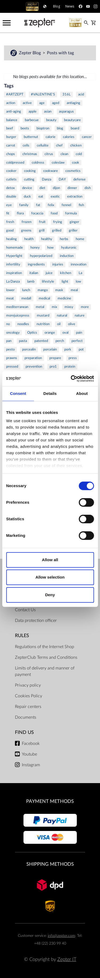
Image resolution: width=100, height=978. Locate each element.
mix (54, 307)
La (80, 273)
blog (60, 128)
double (11, 196)
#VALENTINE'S (43, 94)
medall (26, 298)
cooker (11, 170)
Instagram (31, 765)
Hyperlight (14, 255)
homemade (14, 247)
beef (9, 128)
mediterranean (17, 307)
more (85, 307)
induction (67, 255)
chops (10, 154)
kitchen (65, 273)
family (24, 205)
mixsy (69, 307)
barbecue (32, 120)
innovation (78, 264)
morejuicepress (17, 315)
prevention (34, 366)
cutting (29, 179)
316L (66, 94)
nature (80, 315)
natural (62, 315)
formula (71, 213)
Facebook (31, 743)
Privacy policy (28, 685)
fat (38, 205)
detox (10, 188)
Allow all (50, 559)
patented (41, 340)
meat (10, 298)
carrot (10, 145)
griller (73, 230)
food (54, 213)
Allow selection (50, 577)
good (10, 230)
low (78, 281)
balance (11, 120)
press (73, 358)
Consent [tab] (18, 393)
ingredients (36, 264)
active (27, 103)
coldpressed (15, 162)
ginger (74, 222)
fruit (42, 222)
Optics (32, 332)
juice (49, 273)
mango (43, 290)
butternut (31, 136)
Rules (22, 635)
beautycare (72, 120)
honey (35, 247)
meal (74, 290)
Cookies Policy (28, 696)
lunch (26, 290)
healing (11, 239)
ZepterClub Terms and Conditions (46, 657)
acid (81, 94)
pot (81, 349)
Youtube (29, 754)
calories (68, 136)
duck (27, 196)
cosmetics (73, 170)
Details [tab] (50, 393)
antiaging (73, 103)
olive (71, 324)
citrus (49, 154)
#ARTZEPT (14, 94)
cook (75, 162)
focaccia (37, 213)
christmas (29, 154)
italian (33, 273)
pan (8, 340)
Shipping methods (50, 864)
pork (67, 349)
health (29, 239)
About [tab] (82, 393)
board (75, 128)
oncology (13, 332)
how (50, 247)
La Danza (13, 281)
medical (44, 298)
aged (55, 103)
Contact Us (25, 610)
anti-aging (13, 111)
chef (59, 145)
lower (10, 290)
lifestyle (48, 281)
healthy (46, 239)
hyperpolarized (41, 255)
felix (51, 205)
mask (59, 290)
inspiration (14, 273)
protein (69, 366)
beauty (51, 120)
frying (57, 222)
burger (11, 136)
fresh (10, 222)
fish (81, 205)
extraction (74, 196)
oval (65, 332)
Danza (46, 179)
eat (40, 196)
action (10, 103)
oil (59, 324)
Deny (50, 594)
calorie (50, 136)
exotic (55, 196)
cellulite (43, 145)
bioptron (43, 128)
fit (7, 213)
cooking (30, 170)
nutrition (43, 324)
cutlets (11, 179)
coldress (38, 162)
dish (88, 188)
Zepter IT (66, 959)
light (65, 281)
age (42, 103)
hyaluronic (69, 247)
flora (20, 213)
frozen (26, 222)
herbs (64, 239)
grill (42, 230)
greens (26, 230)
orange (50, 332)
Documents (25, 717)
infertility (13, 264)
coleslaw (58, 162)
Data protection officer (36, 620)
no (8, 324)
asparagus (66, 111)
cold (79, 154)
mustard (43, 315)
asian (47, 111)
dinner (72, 188)
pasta (23, 340)
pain (79, 332)
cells (26, 145)
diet (42, 188)
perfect (77, 340)
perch (59, 340)
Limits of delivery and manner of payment (44, 671)
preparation (33, 358)
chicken (76, 145)
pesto (10, 349)
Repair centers (28, 706)
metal (40, 307)
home (80, 239)
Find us (24, 732)
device (27, 188)
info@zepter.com (61, 936)
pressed (12, 366)
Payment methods (50, 801)
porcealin (29, 349)
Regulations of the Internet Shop (44, 647)
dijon (56, 188)
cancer (87, 136)
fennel (66, 205)
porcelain (50, 349)
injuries (57, 264)
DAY (62, 179)
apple (33, 111)
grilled (56, 230)
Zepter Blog (30, 53)
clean (64, 154)
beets (25, 128)
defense (79, 179)
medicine (64, 298)
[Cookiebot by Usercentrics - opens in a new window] (71, 378)
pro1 (53, 366)
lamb (30, 281)
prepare (55, 358)
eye (9, 205)
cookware (50, 170)
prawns (11, 358)
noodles (23, 324)
